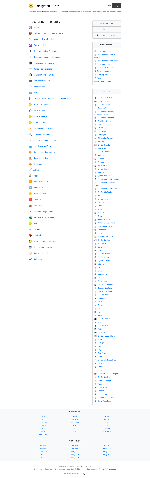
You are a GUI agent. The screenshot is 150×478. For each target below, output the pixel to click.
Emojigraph (42, 6)
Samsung (75, 419)
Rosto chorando (38, 122)
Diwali (98, 271)
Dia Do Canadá (102, 145)
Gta (97, 124)
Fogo (97, 78)
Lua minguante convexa (41, 75)
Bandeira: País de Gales (41, 217)
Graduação (100, 298)
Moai (33, 176)
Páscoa (99, 206)
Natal (98, 195)
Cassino (99, 391)
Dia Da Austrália (102, 319)
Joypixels (107, 422)
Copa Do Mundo (102, 108)
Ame (97, 322)
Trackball (35, 235)
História (99, 159)
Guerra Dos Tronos (103, 291)
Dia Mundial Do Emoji (104, 118)
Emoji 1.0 (43, 445)
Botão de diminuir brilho (41, 39)
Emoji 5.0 (75, 448)
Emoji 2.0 (75, 445)
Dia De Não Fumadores (105, 360)
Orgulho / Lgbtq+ (102, 380)
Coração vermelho (102, 71)
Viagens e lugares (86, 11)
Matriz (98, 357)
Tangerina (35, 164)
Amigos (99, 162)
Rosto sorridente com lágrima (106, 61)
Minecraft (99, 264)
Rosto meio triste (38, 104)
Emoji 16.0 (75, 458)
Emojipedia (43, 434)
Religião (99, 233)
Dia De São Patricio (103, 192)
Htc (107, 425)
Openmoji (43, 425)
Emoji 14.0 (75, 455)
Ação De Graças (102, 261)
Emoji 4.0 (43, 448)
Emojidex (75, 425)
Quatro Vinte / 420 (103, 176)
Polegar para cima (102, 75)
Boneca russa (37, 110)
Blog (106, 29)
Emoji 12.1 (75, 452)
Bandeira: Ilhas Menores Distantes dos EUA (50, 99)
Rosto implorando (102, 64)
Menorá (34, 27)
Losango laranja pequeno (42, 128)
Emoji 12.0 (43, 452)
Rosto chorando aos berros (43, 241)
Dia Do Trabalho (102, 152)
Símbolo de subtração (40, 69)
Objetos (103, 11)
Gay (97, 350)
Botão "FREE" (37, 188)
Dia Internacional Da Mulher (106, 179)
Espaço (99, 367)
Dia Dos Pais (101, 326)
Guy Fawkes (100, 353)
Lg (43, 428)
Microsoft (107, 419)
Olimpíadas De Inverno (105, 138)
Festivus (99, 384)
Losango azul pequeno (41, 211)
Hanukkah (100, 131)
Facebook (107, 416)
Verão (98, 209)
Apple (43, 416)
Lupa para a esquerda (40, 134)
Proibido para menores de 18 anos (46, 33)
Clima (98, 216)
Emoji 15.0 (107, 455)
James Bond (100, 155)
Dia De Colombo (102, 169)
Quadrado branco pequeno (42, 140)
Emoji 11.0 (107, 448)
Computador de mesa (40, 247)
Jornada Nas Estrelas (104, 288)
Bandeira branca (38, 87)
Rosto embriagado (39, 116)
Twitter (43, 419)
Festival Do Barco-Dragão (106, 374)
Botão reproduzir (38, 182)
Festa (98, 315)
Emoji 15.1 (43, 458)
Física (98, 329)
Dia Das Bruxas (102, 105)
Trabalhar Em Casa (103, 237)
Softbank (107, 428)
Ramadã (99, 278)
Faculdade (100, 230)
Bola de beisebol (38, 253)
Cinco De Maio (101, 101)
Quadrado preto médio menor (44, 51)
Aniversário (100, 339)
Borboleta (35, 259)
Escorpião (35, 229)
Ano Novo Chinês (102, 121)
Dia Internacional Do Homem (107, 189)
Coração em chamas (103, 68)
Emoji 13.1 (43, 455)
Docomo (75, 431)
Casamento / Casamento (105, 226)
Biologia (99, 343)
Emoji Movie (100, 387)
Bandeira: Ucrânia (102, 81)
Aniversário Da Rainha (104, 223)
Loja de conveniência (40, 146)
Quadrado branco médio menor (44, 57)
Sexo (98, 250)
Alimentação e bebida (73, 11)
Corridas (99, 370)
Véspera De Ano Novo (104, 398)
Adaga (34, 170)
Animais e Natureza (59, 11)
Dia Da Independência (104, 336)
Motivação (100, 148)
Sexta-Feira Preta (102, 401)
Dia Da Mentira (101, 257)
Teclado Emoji (107, 23)
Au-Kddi (43, 431)
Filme (98, 346)
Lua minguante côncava (41, 63)
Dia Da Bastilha (102, 240)
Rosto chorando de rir (103, 51)
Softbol (34, 223)
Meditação (100, 135)
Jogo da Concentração (106, 35)
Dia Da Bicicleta (102, 377)
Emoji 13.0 (107, 452)
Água (98, 302)
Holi (97, 312)
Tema (107, 91)
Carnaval (99, 332)
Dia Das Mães (101, 295)
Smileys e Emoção (35, 11)
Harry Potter (100, 165)
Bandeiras (117, 11)
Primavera (100, 243)
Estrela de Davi (37, 45)
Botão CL (35, 200)
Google (75, 416)
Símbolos (110, 11)
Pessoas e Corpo (47, 11)
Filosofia (99, 172)
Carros (98, 305)
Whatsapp (43, 422)
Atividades (96, 11)
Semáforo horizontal (40, 81)
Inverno (99, 141)
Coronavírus (100, 281)
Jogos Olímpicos (102, 220)
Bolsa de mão (37, 206)
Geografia (99, 202)
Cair (97, 267)
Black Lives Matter (103, 98)
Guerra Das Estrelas (103, 285)
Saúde (98, 128)
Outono (99, 363)
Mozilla (75, 428)
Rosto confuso (37, 194)
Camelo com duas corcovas (43, 152)
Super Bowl (100, 394)
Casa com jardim (38, 158)
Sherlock (99, 213)
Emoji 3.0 (107, 445)
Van (33, 93)
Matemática (100, 274)
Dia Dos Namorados (103, 254)
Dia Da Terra (101, 199)
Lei (97, 309)
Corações (99, 247)
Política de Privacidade (107, 469)
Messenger (75, 422)
